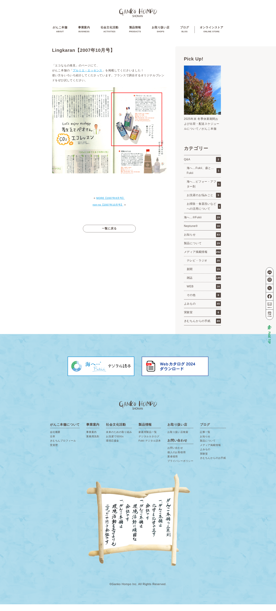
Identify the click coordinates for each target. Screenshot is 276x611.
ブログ (184, 33)
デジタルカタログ (149, 443)
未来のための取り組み (119, 438)
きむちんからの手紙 (202, 327)
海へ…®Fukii (202, 224)
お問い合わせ (175, 454)
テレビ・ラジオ (204, 267)
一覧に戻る (109, 235)
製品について (202, 250)
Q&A (202, 166)
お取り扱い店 (161, 33)
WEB (204, 293)
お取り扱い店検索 (177, 438)
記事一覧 (205, 438)
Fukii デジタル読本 (150, 447)
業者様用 (172, 463)
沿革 (52, 443)
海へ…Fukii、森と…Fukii (204, 177)
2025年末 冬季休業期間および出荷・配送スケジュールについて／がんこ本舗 (201, 130)
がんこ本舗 (60, 33)
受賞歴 (54, 451)
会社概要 (55, 438)
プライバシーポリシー (180, 467)
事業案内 (84, 33)
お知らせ (202, 241)
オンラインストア (211, 33)
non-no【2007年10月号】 (108, 211)
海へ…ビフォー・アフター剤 (204, 191)
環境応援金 (112, 447)
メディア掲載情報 (202, 258)
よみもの (202, 310)
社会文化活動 (109, 33)
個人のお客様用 (176, 459)
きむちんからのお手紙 (213, 464)
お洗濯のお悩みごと (204, 201)
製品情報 (135, 33)
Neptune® (202, 232)
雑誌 (204, 284)
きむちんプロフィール (63, 447)
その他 (204, 301)
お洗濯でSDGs (115, 443)
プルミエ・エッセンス (87, 77)
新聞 (204, 275)
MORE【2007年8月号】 (110, 204)
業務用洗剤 (92, 443)
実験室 (202, 319)
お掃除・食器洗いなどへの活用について (204, 213)
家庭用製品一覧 (148, 438)
